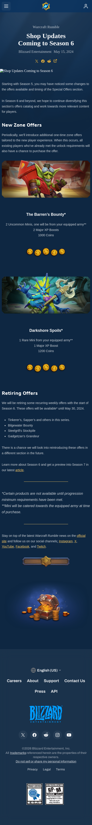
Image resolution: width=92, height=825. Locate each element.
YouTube (8, 546)
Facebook (22, 546)
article (19, 470)
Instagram (66, 541)
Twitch (41, 546)
